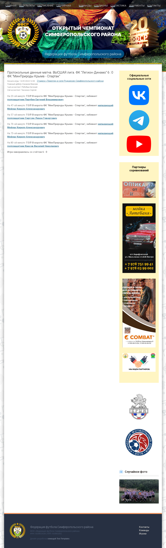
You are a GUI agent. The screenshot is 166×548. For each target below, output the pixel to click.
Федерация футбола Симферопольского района (83, 54)
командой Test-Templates (58, 539)
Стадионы (103, 5)
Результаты (26, 5)
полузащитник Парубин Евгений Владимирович (35, 99)
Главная (11, 5)
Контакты (154, 5)
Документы (137, 5)
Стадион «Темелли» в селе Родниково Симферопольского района (70, 81)
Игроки (142, 533)
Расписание (43, 5)
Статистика (120, 5)
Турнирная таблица (66, 5)
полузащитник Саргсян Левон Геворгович (32, 118)
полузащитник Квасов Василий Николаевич (33, 146)
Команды (88, 5)
